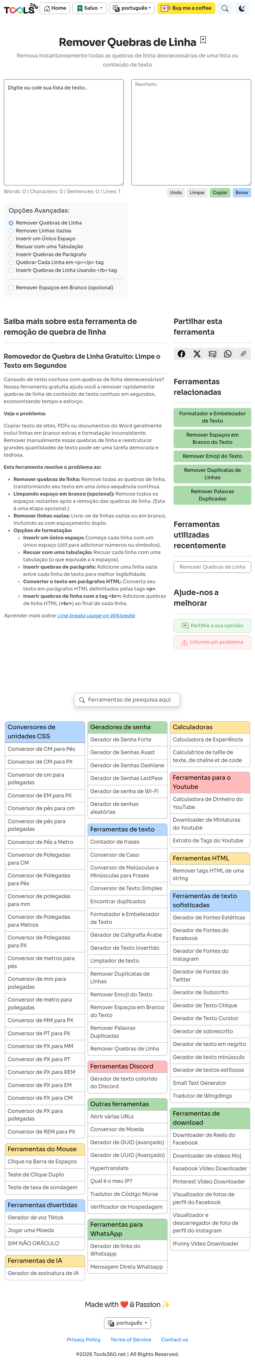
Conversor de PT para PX (39, 1033)
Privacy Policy (84, 1340)
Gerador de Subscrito (200, 992)
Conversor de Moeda (117, 1129)
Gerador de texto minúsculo (209, 1057)
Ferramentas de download (196, 1118)
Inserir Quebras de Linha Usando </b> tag (66, 270)
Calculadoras (192, 727)
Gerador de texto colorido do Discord (123, 1083)
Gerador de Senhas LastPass (126, 778)
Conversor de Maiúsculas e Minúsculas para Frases (124, 872)
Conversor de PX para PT (39, 1059)
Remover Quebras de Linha (49, 223)
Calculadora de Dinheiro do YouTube (208, 803)
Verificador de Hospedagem (126, 1207)
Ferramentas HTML (201, 858)
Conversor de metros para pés (41, 962)
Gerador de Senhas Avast (122, 752)
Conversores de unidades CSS (32, 731)
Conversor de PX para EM (40, 1085)
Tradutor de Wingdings (202, 1096)
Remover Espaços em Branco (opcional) (64, 287)
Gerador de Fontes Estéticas (209, 918)
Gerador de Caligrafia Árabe (126, 935)
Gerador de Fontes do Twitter (200, 976)
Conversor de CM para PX (40, 762)
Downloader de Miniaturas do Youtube (206, 824)
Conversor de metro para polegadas (40, 1004)
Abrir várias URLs (112, 1117)
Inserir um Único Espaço (45, 238)
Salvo (88, 8)
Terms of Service (130, 1340)
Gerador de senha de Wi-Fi (124, 791)
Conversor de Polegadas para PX (39, 942)
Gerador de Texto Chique (205, 1005)
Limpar (197, 192)
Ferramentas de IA (35, 1261)
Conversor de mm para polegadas (37, 983)
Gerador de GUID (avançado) (127, 1142)
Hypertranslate (109, 1168)
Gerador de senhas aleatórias (114, 808)
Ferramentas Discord (121, 1066)
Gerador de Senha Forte (121, 740)
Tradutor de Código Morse (124, 1194)
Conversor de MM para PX (41, 1020)
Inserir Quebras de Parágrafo (51, 254)
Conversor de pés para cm (41, 808)
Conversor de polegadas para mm (39, 900)
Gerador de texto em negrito (209, 1044)
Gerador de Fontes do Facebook (200, 934)
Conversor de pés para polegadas (37, 825)
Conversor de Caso (114, 855)
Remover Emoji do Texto (212, 456)
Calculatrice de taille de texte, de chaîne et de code (207, 756)
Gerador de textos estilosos (208, 1070)
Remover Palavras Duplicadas (212, 495)
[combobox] (127, 700)
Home (55, 8)
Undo (176, 192)
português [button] (125, 1323)
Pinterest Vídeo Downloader (209, 1182)
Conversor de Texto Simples (126, 888)
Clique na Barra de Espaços (42, 1162)
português (130, 8)
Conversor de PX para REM (41, 1072)
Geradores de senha (120, 727)
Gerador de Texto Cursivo (205, 1018)
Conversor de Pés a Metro (40, 842)
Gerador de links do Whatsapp (115, 1250)
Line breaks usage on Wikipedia (96, 615)
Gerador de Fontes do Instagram (200, 955)
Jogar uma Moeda (31, 1230)
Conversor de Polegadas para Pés (39, 880)
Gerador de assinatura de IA (43, 1273)
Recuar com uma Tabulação (49, 246)
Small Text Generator (199, 1083)
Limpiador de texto (114, 961)
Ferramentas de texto (122, 829)
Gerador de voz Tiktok (36, 1218)
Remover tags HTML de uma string (208, 875)
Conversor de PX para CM (40, 1098)
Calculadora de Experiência (208, 740)
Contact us (174, 1340)
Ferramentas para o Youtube (202, 782)
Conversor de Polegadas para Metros (39, 921)
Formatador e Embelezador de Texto (212, 417)
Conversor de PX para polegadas (35, 1115)
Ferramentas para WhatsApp (116, 1229)
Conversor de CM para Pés (41, 749)
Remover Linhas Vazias (43, 231)
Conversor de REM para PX (41, 1132)
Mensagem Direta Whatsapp (126, 1267)
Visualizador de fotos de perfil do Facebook (203, 1198)
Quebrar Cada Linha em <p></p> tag (60, 262)
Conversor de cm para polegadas (36, 779)
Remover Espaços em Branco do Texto (212, 438)
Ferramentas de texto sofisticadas (205, 900)
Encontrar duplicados (118, 901)
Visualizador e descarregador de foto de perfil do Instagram (205, 1223)
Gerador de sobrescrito (203, 1031)
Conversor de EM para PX (40, 796)
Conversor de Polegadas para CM (39, 859)
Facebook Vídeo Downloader (210, 1169)
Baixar (242, 192)
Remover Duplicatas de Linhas (212, 474)
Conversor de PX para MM (41, 1046)
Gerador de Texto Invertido (125, 948)
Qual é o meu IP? (111, 1181)
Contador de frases (115, 842)
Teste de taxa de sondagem (42, 1187)
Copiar (220, 192)
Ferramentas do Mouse (42, 1149)
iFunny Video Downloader (206, 1244)
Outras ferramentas (119, 1104)
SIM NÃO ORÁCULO (33, 1243)
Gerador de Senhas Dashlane (127, 765)
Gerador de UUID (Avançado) (127, 1155)
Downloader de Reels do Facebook (204, 1139)
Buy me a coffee (186, 8)
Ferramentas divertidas (42, 1205)
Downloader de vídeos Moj (207, 1156)
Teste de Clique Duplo (36, 1175)
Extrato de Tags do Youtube (208, 841)
